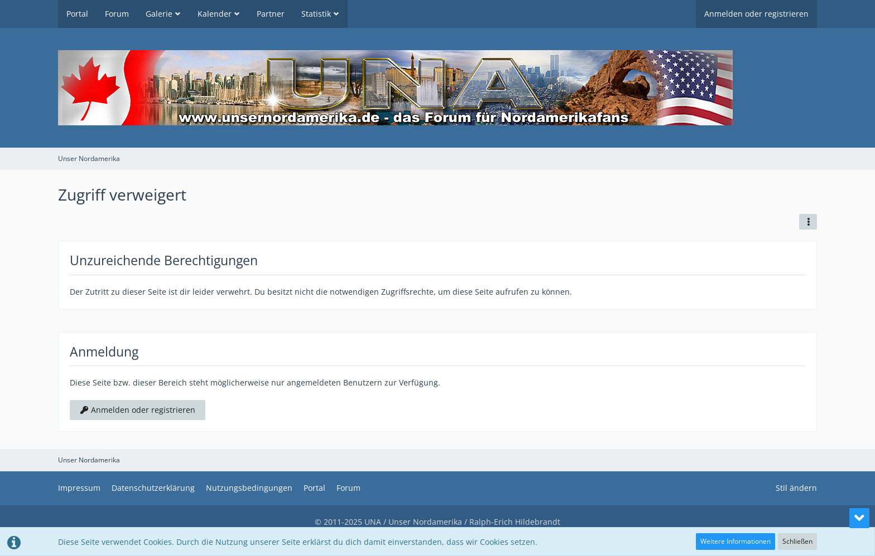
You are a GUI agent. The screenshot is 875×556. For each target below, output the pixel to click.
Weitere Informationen (735, 541)
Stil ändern (796, 487)
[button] (808, 222)
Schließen (797, 541)
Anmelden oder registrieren (756, 13)
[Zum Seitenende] (859, 518)
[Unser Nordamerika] (437, 88)
